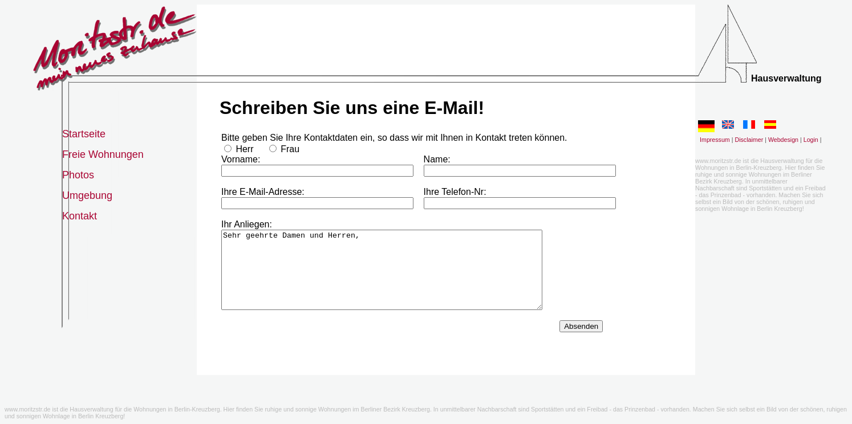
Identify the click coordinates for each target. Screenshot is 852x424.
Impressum (715, 139)
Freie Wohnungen (103, 154)
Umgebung (87, 195)
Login (811, 139)
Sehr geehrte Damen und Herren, (381, 277)
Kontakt (79, 216)
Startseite (84, 134)
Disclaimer (749, 139)
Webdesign (783, 139)
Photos (78, 175)
